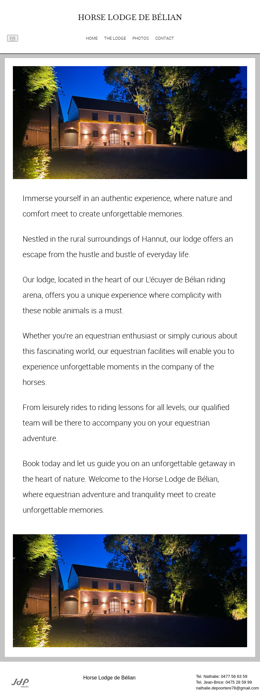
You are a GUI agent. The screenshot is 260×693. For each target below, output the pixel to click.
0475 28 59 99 (239, 682)
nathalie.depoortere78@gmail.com (227, 688)
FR (12, 38)
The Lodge (115, 38)
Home (92, 38)
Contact (164, 38)
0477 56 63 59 (234, 676)
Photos (140, 38)
